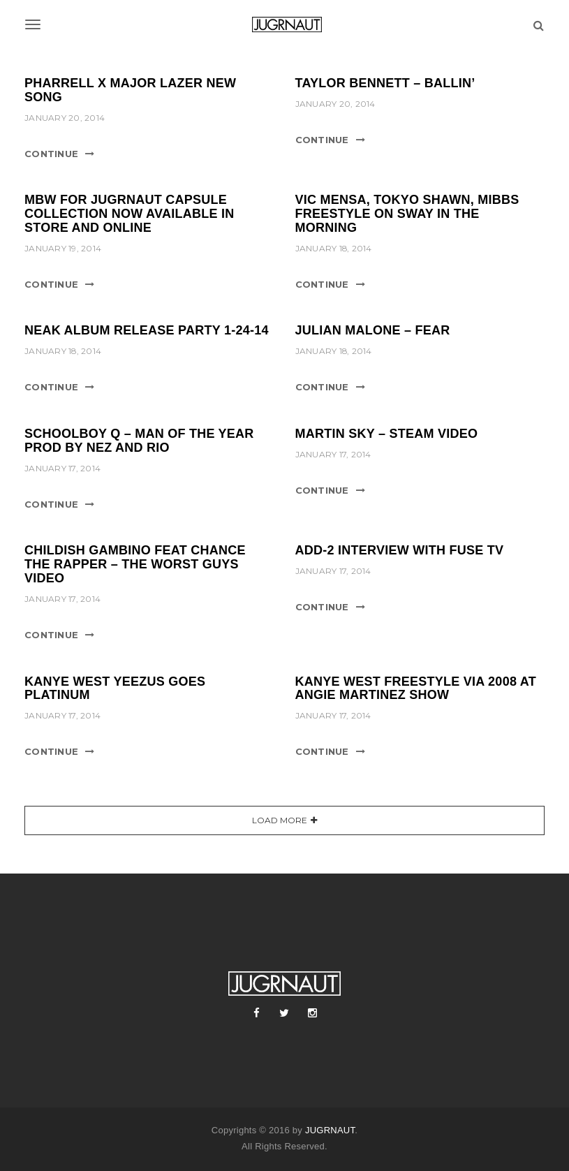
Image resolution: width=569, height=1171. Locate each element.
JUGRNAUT (330, 1130)
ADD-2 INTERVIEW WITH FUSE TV (399, 550)
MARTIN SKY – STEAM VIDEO (386, 434)
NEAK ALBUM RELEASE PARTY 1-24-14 (146, 330)
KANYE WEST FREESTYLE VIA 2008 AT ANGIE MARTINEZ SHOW (415, 688)
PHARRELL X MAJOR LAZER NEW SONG (130, 90)
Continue (51, 153)
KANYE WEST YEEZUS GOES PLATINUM (114, 688)
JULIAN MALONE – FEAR (372, 330)
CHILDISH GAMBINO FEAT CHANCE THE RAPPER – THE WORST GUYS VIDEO (135, 564)
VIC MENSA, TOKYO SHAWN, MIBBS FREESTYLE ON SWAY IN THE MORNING (407, 214)
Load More (279, 820)
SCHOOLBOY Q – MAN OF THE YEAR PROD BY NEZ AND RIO (139, 441)
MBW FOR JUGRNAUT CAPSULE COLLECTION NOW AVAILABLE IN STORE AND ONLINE (129, 214)
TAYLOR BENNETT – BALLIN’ (385, 83)
